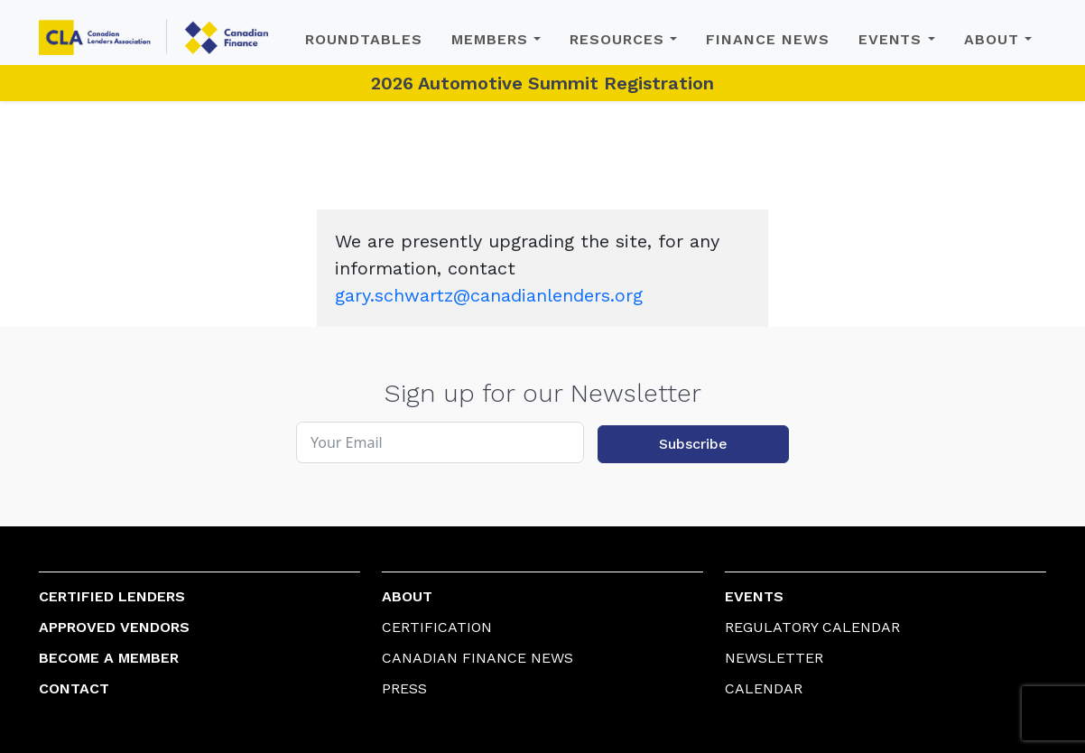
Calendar (763, 688)
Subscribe (693, 443)
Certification (437, 627)
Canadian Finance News (477, 657)
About (407, 596)
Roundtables (363, 39)
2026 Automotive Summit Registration (542, 83)
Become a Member (109, 657)
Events (754, 596)
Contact (74, 688)
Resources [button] (617, 39)
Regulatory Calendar (812, 627)
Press (404, 688)
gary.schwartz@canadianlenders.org (489, 295)
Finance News (768, 39)
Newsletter (774, 657)
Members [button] (489, 39)
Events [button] (890, 39)
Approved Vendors (114, 627)
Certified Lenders (112, 596)
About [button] (991, 39)
